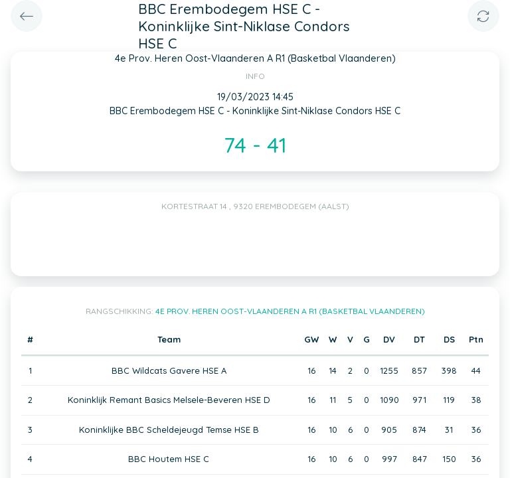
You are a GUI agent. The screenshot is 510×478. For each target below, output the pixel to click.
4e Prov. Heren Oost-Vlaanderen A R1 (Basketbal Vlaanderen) (290, 311)
